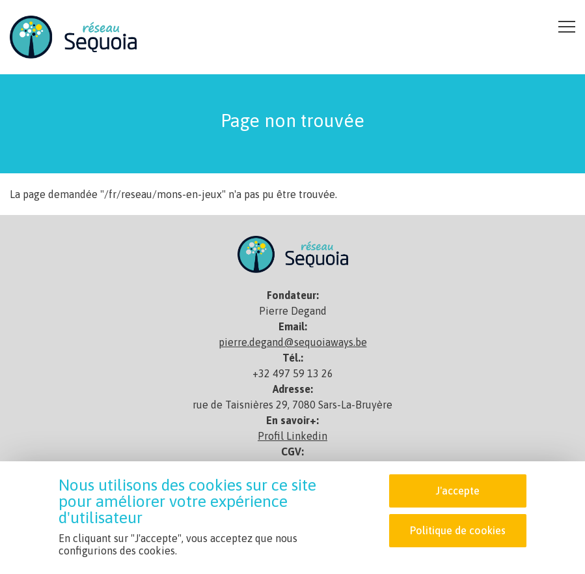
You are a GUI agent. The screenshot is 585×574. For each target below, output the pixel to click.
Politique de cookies (458, 531)
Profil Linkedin (292, 436)
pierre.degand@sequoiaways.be (293, 342)
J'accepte (458, 491)
